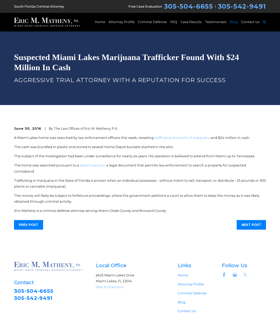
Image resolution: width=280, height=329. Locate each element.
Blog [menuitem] (234, 22)
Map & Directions (110, 287)
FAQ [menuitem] (173, 22)
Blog (182, 302)
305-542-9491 (242, 6)
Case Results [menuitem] (191, 22)
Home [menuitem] (100, 22)
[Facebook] (224, 274)
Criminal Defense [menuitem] (152, 22)
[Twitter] (245, 274)
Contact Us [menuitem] (250, 22)
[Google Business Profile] (235, 274)
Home (183, 275)
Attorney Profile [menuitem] (121, 22)
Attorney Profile (191, 284)
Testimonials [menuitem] (216, 22)
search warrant (92, 165)
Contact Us (187, 311)
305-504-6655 (188, 6)
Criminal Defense (192, 293)
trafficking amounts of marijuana (182, 138)
